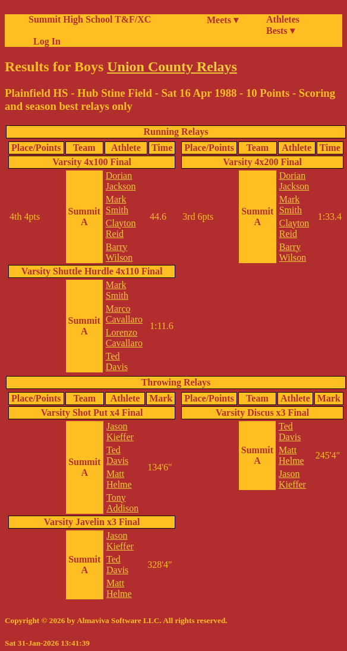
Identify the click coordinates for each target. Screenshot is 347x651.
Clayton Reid (121, 228)
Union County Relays (172, 66)
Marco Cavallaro (124, 314)
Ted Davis (117, 361)
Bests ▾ (280, 31)
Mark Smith (117, 204)
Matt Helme (119, 479)
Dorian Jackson (121, 180)
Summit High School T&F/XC (90, 19)
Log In (45, 41)
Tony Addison (122, 502)
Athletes (282, 19)
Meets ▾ (222, 20)
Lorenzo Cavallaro (124, 337)
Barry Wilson (119, 252)
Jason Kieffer (120, 431)
